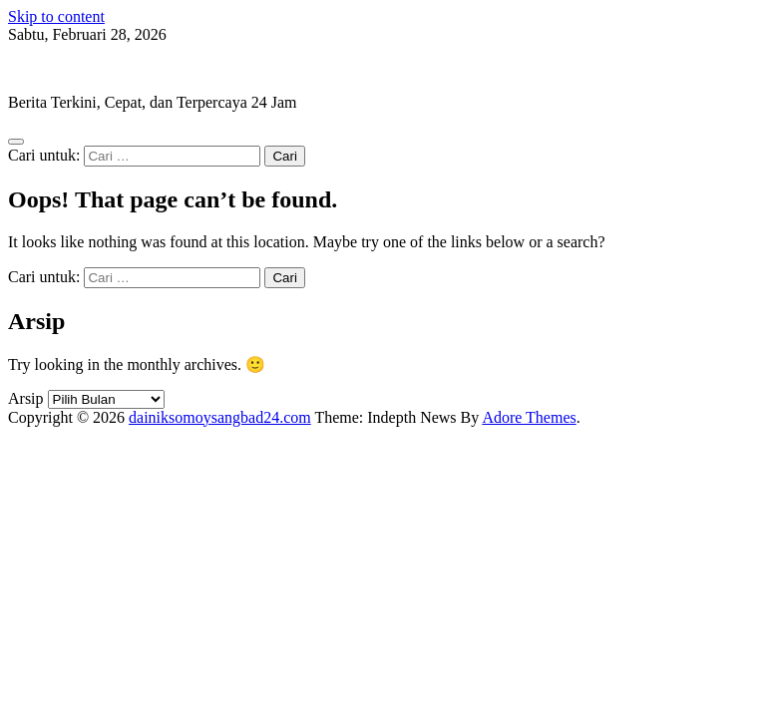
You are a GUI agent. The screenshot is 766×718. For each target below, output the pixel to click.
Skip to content (56, 16)
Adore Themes (528, 417)
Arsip (26, 398)
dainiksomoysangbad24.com (99, 68)
